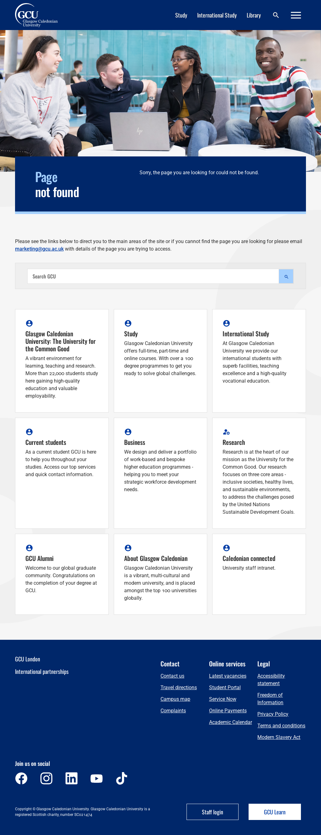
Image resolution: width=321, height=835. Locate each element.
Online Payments (228, 711)
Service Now (222, 699)
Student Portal (225, 687)
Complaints (173, 711)
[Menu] (296, 15)
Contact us (172, 676)
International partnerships (42, 671)
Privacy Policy (272, 714)
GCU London (27, 659)
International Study (217, 15)
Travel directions (178, 687)
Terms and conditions (281, 726)
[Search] (276, 15)
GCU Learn (275, 812)
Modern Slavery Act (278, 737)
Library (254, 15)
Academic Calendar (230, 722)
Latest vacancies (227, 676)
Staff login (212, 812)
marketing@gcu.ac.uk (39, 249)
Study (181, 15)
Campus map (175, 699)
